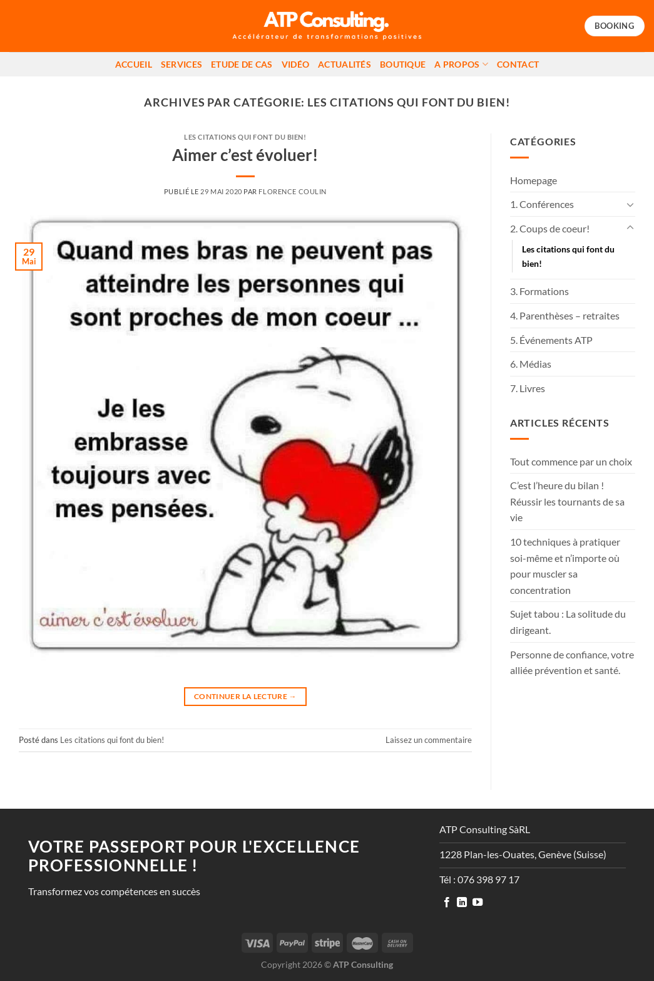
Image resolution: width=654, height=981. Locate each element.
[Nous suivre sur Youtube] (478, 902)
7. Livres (527, 388)
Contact (518, 64)
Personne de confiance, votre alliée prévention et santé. (572, 662)
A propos (461, 64)
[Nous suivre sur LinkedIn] (462, 902)
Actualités (344, 64)
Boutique (403, 64)
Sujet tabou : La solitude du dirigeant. (568, 622)
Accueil (133, 64)
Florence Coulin (292, 191)
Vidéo (295, 64)
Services (181, 64)
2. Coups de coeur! (550, 228)
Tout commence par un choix (571, 461)
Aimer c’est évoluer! (245, 154)
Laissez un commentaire (429, 740)
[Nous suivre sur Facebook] (447, 902)
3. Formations (539, 291)
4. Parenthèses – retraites (565, 315)
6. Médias (530, 364)
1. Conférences (542, 204)
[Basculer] (630, 204)
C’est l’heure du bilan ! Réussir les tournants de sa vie (567, 501)
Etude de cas (241, 64)
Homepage (533, 180)
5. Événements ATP (551, 340)
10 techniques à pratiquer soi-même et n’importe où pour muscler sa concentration (565, 566)
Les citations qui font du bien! (245, 137)
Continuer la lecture (245, 696)
